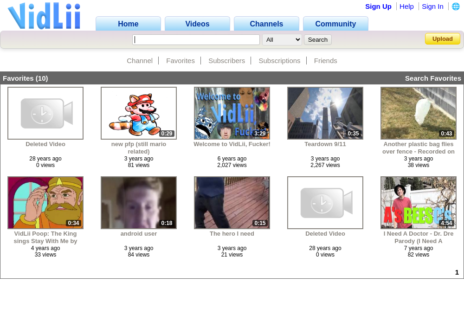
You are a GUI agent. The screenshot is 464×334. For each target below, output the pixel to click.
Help (407, 6)
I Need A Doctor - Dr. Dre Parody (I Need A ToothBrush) (419, 237)
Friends (325, 60)
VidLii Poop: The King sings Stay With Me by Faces (45, 237)
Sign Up (378, 6)
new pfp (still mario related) (138, 148)
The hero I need (232, 233)
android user (139, 233)
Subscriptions (280, 60)
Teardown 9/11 (325, 144)
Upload (442, 38)
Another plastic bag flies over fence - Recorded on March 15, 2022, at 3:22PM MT (418, 148)
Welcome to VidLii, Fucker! (232, 144)
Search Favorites (433, 78)
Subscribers (226, 60)
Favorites (180, 60)
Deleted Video (45, 144)
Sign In (433, 6)
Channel (140, 60)
